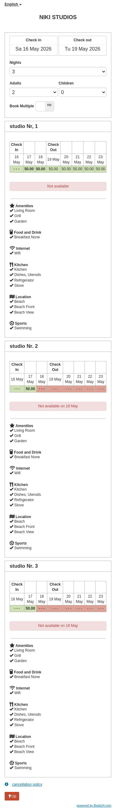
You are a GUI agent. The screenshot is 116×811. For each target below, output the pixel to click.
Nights (15, 62)
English (13, 4)
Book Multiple (22, 106)
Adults (15, 83)
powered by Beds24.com (94, 805)
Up (12, 796)
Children (66, 83)
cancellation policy (23, 784)
